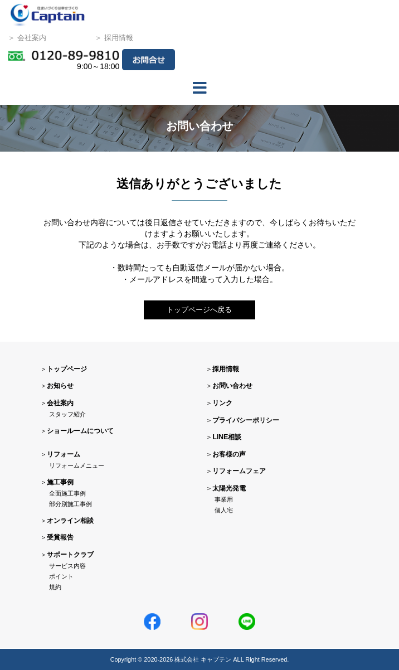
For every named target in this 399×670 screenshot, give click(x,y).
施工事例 (60, 482)
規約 (55, 587)
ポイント (61, 577)
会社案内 (60, 403)
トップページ (67, 369)
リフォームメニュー (76, 465)
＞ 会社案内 (27, 39)
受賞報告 (60, 538)
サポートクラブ (70, 555)
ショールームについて (80, 431)
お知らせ (60, 386)
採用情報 (225, 369)
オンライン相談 (70, 521)
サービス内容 (67, 566)
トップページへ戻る (199, 309)
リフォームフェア (239, 471)
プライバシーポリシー (245, 420)
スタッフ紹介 (67, 414)
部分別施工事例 (70, 504)
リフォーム (63, 454)
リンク (222, 403)
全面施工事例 (67, 493)
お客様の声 (229, 454)
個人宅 (224, 510)
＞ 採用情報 (114, 39)
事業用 (224, 500)
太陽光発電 (229, 488)
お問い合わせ (232, 386)
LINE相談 (226, 437)
